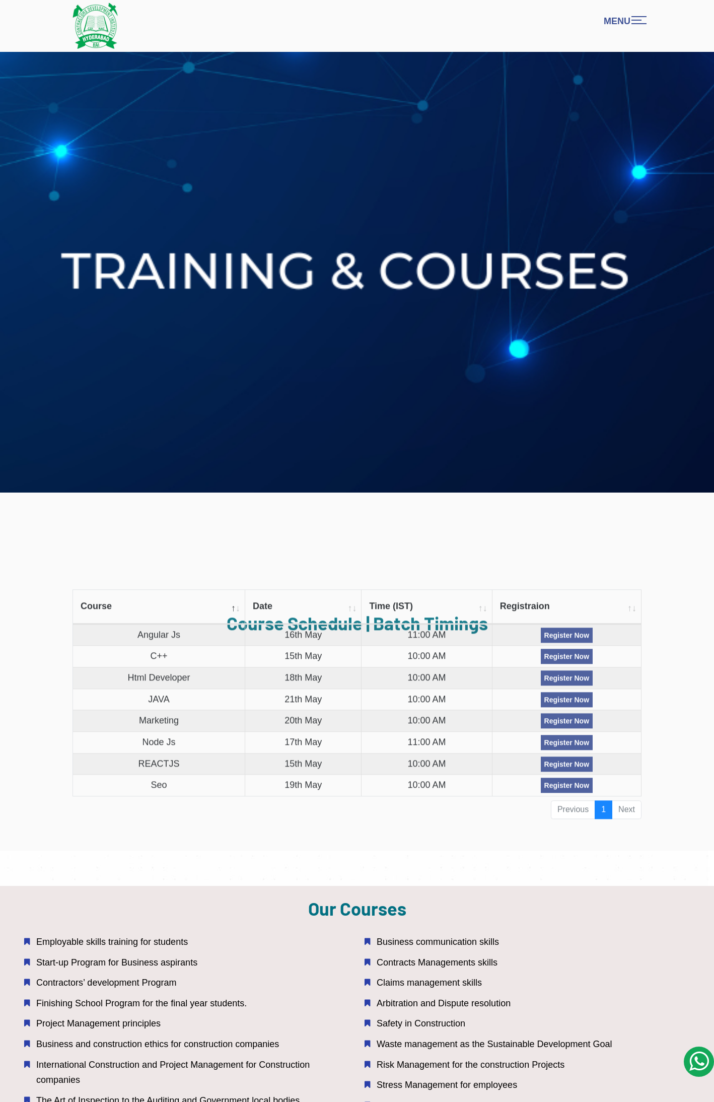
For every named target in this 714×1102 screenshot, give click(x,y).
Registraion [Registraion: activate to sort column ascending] (525, 612)
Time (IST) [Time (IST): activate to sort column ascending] (391, 612)
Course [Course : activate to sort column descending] (96, 612)
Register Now (566, 641)
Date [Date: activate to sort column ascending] (262, 612)
